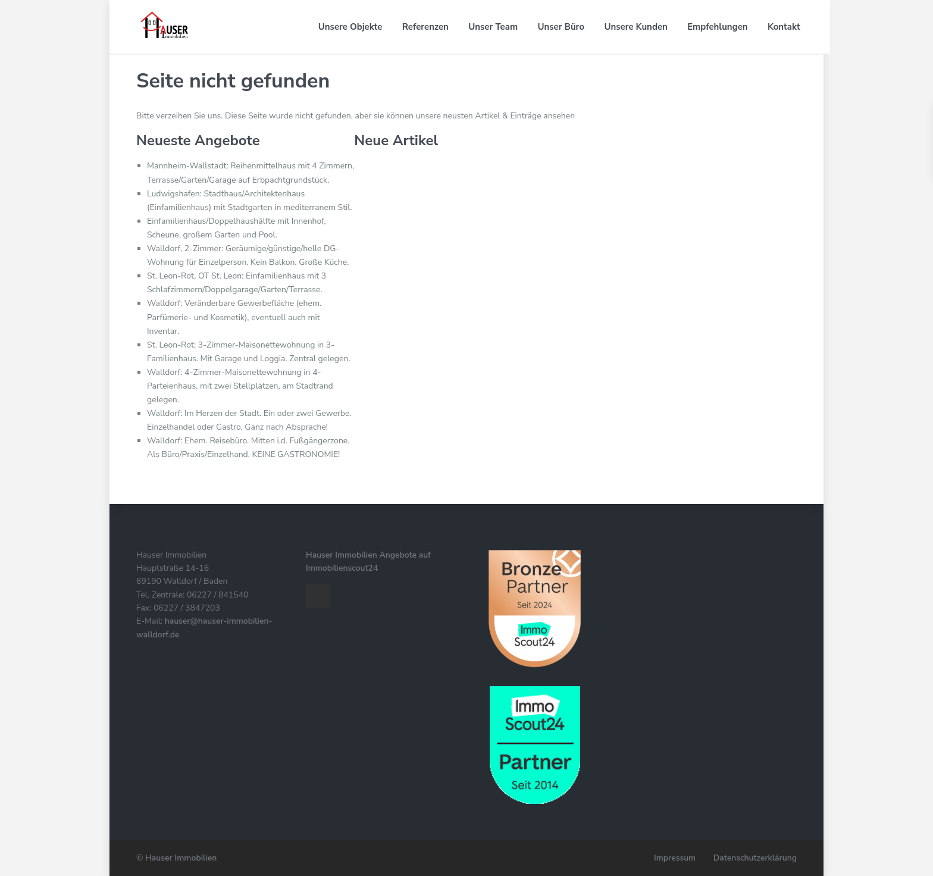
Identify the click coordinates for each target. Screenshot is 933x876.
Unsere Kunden (632, 27)
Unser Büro (557, 27)
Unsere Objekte (347, 27)
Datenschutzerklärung (755, 858)
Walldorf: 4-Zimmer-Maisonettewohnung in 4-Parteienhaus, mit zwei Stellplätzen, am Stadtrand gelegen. (240, 386)
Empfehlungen (714, 27)
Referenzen (422, 27)
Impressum (674, 858)
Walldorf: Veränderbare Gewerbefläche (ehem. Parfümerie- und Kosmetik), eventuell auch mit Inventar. (234, 317)
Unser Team (490, 27)
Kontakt (780, 27)
